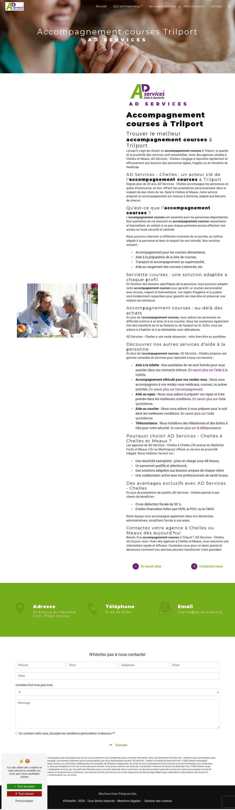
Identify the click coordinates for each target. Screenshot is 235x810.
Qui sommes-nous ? (127, 6)
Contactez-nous (204, 566)
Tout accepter (24, 786)
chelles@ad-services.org (200, 606)
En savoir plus (149, 566)
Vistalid (70, 802)
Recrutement (193, 6)
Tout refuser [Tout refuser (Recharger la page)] (24, 793)
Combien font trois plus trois (34, 679)
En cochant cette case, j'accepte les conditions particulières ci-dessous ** (67, 728)
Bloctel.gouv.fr (201, 768)
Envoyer (121, 740)
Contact (216, 6)
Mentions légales (128, 802)
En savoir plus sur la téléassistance (196, 428)
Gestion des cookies (158, 802)
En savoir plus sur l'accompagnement (176, 389)
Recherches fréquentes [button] (117, 794)
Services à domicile (162, 6)
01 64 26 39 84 (118, 617)
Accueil (100, 6)
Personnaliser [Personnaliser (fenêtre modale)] (24, 800)
